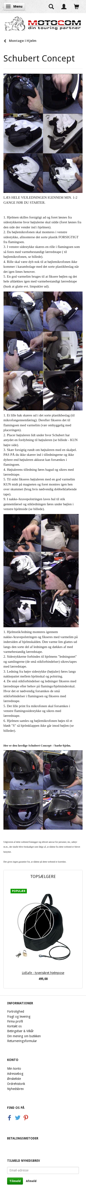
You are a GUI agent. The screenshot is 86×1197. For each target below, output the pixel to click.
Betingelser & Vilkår (20, 1031)
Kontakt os (14, 1026)
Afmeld (31, 1181)
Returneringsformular (22, 1041)
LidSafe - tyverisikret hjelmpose (43, 973)
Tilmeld (15, 1181)
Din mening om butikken (24, 1036)
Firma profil (15, 1021)
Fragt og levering (19, 1016)
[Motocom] (43, 23)
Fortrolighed (15, 1011)
